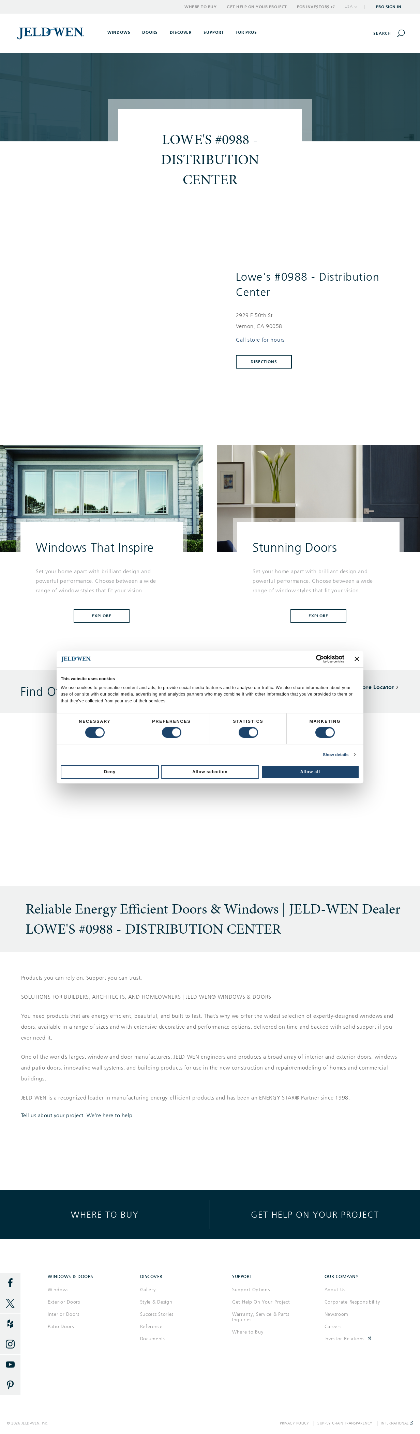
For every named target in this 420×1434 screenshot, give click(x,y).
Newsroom (337, 1314)
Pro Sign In (389, 6)
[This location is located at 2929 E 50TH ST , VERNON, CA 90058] (315, 321)
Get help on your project (315, 1214)
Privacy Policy (294, 1423)
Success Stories (157, 1314)
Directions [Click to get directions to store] (264, 361)
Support (214, 32)
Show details (336, 754)
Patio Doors (61, 1326)
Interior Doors (63, 1314)
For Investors (315, 7)
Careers (333, 1326)
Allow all (310, 771)
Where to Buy (200, 6)
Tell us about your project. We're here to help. (77, 1115)
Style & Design (156, 1302)
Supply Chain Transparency (345, 1423)
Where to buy (105, 1214)
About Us (335, 1290)
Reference (151, 1326)
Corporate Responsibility (352, 1302)
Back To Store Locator (364, 687)
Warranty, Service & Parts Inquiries (260, 1317)
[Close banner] (357, 659)
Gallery (148, 1290)
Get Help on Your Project (257, 6)
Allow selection (210, 771)
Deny (110, 771)
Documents (152, 1339)
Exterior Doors (64, 1302)
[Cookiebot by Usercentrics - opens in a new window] (314, 659)
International (397, 1423)
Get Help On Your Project (261, 1302)
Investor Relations (345, 1339)
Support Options (251, 1290)
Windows (58, 1290)
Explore (101, 615)
